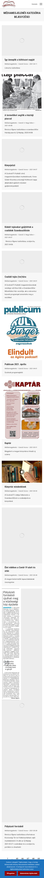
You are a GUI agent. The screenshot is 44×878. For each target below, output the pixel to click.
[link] (22, 40)
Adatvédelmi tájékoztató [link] (28, 873)
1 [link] (7, 859)
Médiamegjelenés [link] (11, 64)
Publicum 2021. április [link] (15, 364)
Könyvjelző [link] (10, 165)
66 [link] (22, 859)
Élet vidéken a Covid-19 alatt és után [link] (20, 569)
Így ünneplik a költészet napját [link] (20, 59)
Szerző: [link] (23, 64)
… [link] (12, 859)
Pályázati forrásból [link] (14, 826)
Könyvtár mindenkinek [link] (15, 486)
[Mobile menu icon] (41, 4)
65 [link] (17, 859)
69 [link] (39, 859)
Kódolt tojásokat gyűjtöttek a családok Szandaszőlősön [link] (19, 229)
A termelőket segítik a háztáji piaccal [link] (19, 117)
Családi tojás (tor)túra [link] (15, 276)
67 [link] (28, 859)
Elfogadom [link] (11, 873)
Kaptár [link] (8, 443)
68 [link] (33, 859)
